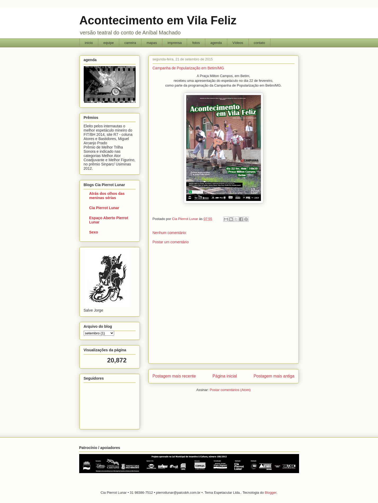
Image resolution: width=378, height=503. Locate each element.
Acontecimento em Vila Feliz (158, 20)
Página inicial (224, 376)
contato (259, 43)
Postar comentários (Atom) (230, 390)
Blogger (270, 493)
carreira (130, 43)
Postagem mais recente (174, 376)
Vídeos (238, 43)
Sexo (93, 232)
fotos (196, 43)
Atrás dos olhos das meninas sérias (107, 195)
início (89, 43)
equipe (108, 43)
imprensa (175, 43)
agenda (216, 43)
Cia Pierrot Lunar (104, 208)
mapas (151, 43)
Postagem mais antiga (274, 376)
